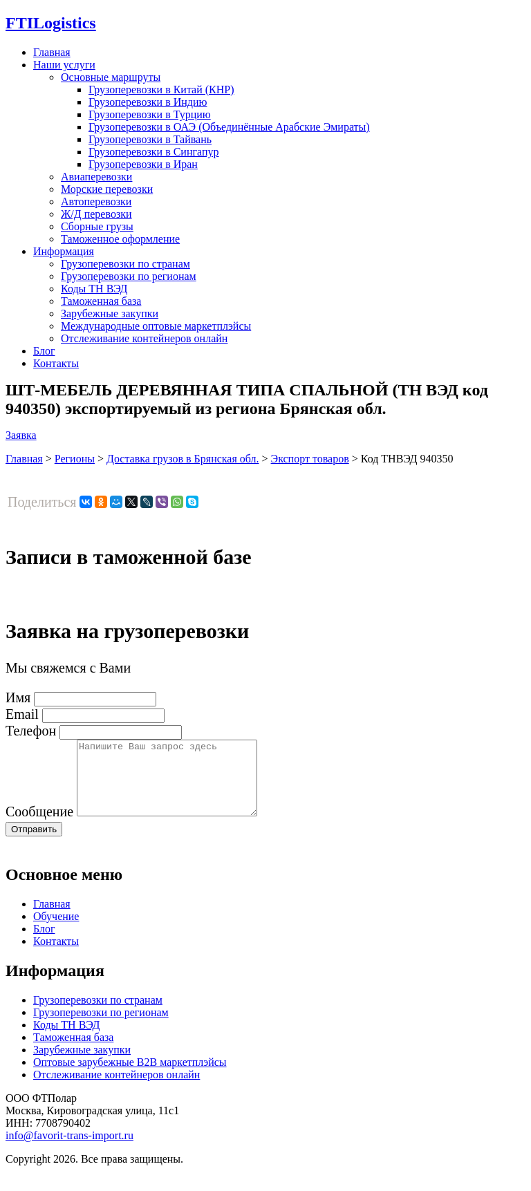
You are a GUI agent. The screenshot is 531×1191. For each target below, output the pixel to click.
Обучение (56, 931)
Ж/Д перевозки (96, 214)
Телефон (31, 730)
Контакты (56, 363)
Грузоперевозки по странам (125, 264)
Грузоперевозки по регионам (128, 276)
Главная (52, 52)
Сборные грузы (97, 226)
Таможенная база (101, 301)
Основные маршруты (110, 77)
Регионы (75, 459)
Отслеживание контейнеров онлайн (144, 338)
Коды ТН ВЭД (94, 288)
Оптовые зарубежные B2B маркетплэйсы (130, 1076)
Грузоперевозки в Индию (147, 102)
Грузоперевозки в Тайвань (150, 139)
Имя (18, 697)
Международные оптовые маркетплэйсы (156, 326)
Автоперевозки (96, 201)
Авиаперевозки (96, 176)
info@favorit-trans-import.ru (69, 1150)
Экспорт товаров (310, 459)
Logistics (51, 23)
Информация (63, 251)
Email (22, 714)
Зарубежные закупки (109, 313)
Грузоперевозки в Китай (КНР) (161, 89)
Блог (44, 351)
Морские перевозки (107, 189)
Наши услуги (64, 65)
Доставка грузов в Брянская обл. (182, 459)
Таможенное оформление (120, 239)
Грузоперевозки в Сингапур (153, 152)
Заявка (21, 435)
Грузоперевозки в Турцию (149, 114)
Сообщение (39, 826)
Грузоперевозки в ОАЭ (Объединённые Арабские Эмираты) (229, 127)
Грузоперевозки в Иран (143, 164)
